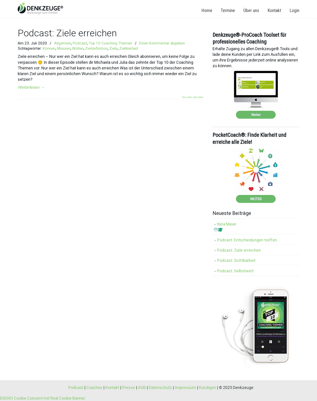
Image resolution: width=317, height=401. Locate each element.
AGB (142, 387)
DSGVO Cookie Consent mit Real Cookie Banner (42, 398)
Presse (128, 387)
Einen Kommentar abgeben (162, 43)
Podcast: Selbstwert (235, 270)
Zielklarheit (128, 48)
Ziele (113, 48)
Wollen (78, 48)
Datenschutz (160, 387)
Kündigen (207, 387)
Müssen (63, 48)
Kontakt (112, 387)
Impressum (185, 387)
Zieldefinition (96, 48)
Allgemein (62, 43)
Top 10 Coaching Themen (110, 43)
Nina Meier (225, 227)
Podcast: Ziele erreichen (67, 33)
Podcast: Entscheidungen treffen (247, 240)
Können (49, 48)
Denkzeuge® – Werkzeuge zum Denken (40, 8)
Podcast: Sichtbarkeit (236, 260)
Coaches (94, 387)
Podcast (80, 43)
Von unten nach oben (192, 97)
